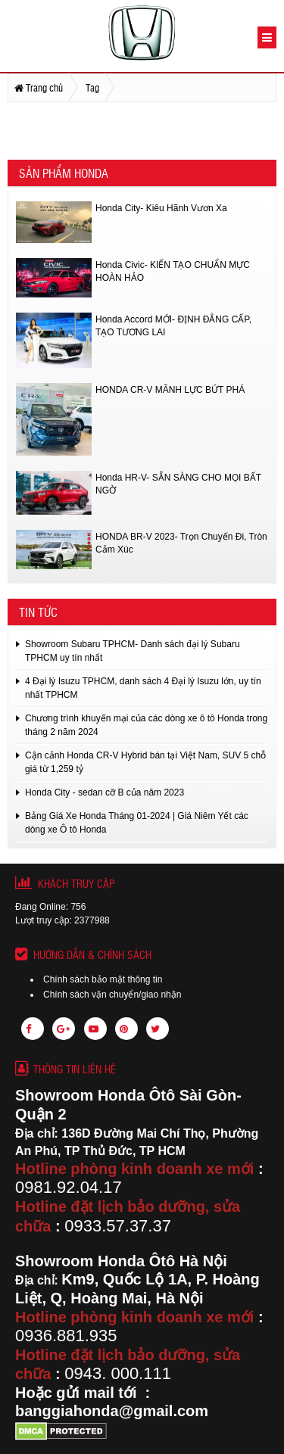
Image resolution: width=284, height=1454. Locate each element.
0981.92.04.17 (68, 1187)
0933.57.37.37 (117, 1225)
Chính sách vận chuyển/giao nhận (112, 994)
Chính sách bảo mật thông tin (102, 979)
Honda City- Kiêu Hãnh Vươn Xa (161, 208)
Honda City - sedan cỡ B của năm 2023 (104, 792)
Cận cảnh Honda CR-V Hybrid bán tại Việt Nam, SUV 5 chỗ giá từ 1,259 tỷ (145, 762)
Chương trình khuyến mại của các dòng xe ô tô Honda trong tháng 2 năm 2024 (146, 725)
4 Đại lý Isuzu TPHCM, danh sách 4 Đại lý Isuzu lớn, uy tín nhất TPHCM (143, 688)
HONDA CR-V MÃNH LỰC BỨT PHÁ (170, 390)
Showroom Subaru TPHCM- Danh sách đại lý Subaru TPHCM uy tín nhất (132, 651)
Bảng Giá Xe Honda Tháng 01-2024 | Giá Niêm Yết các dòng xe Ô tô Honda (136, 823)
